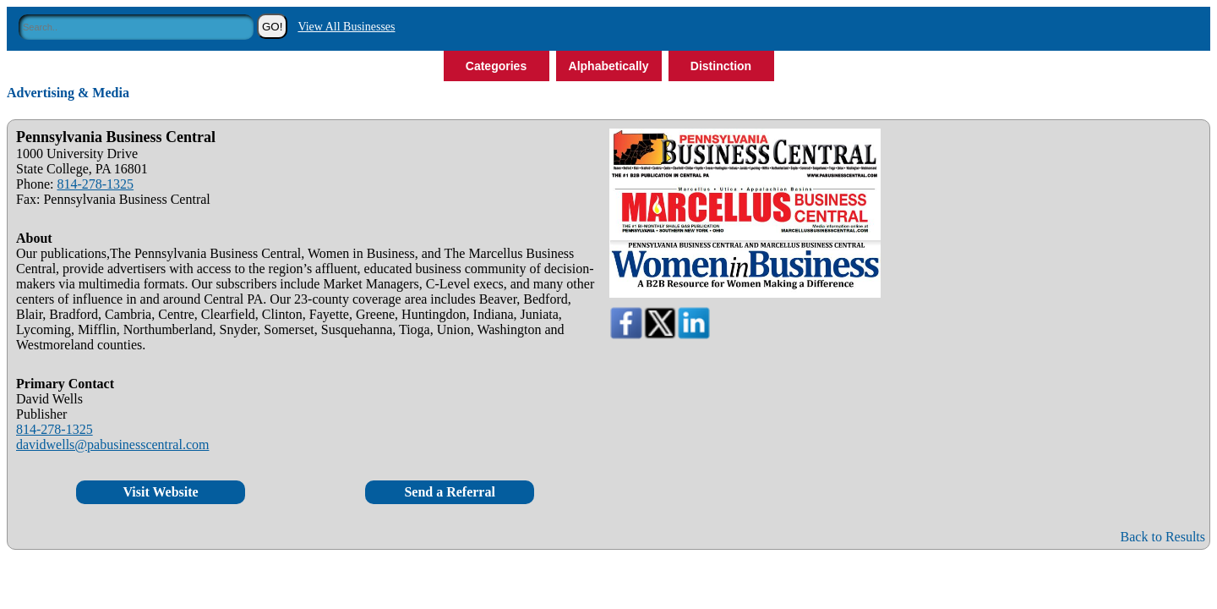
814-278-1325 (95, 184)
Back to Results (1163, 536)
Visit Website (160, 492)
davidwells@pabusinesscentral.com (112, 444)
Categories (496, 66)
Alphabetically (609, 66)
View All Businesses (346, 26)
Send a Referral (449, 492)
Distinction (720, 66)
